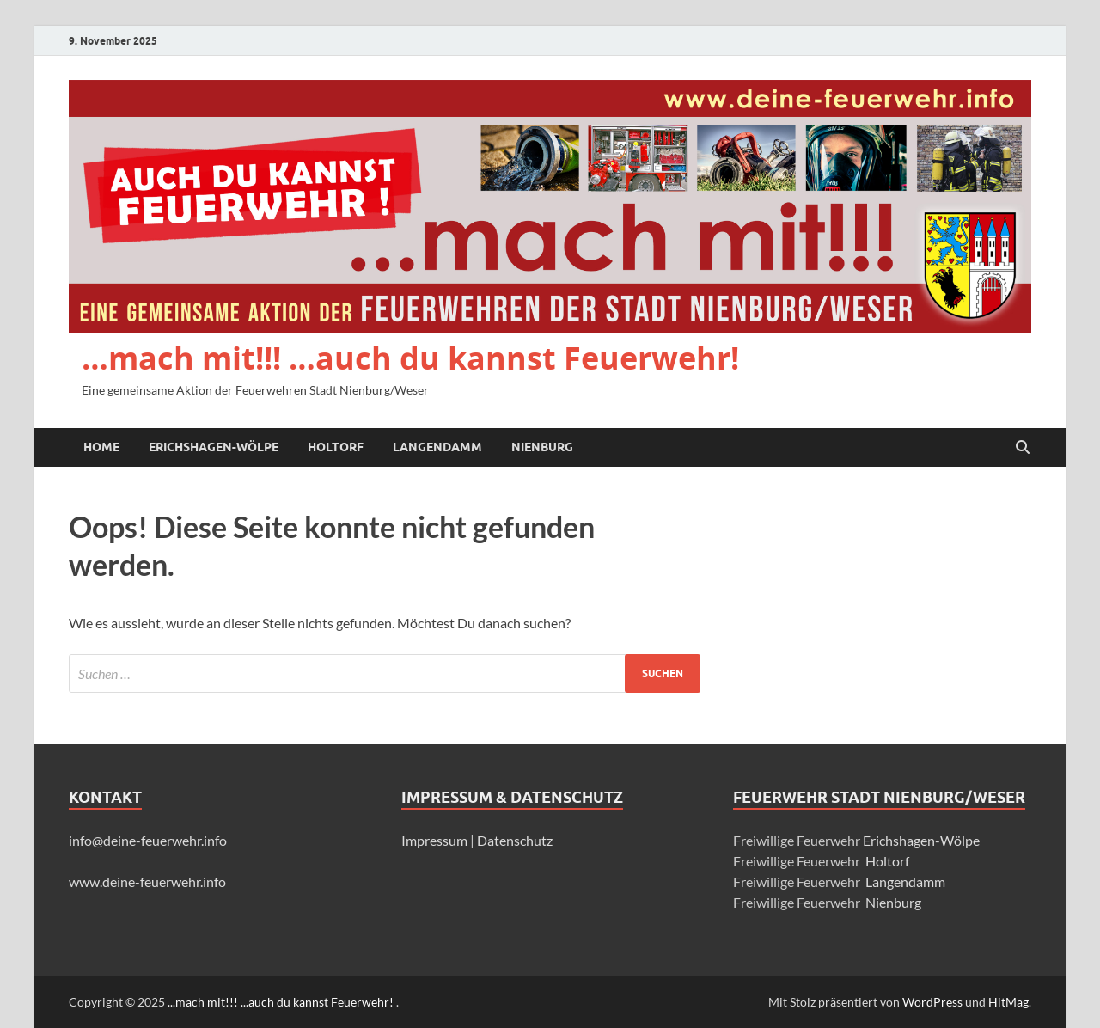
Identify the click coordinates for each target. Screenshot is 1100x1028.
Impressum (435, 840)
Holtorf (336, 447)
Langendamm (437, 447)
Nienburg (542, 447)
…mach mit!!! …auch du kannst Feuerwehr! (410, 358)
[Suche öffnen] (1023, 448)
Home (101, 447)
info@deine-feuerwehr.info (148, 840)
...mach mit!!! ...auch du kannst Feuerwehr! (282, 1001)
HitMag (1008, 1001)
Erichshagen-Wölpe (213, 447)
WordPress (932, 1001)
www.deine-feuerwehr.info (147, 881)
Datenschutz (515, 840)
